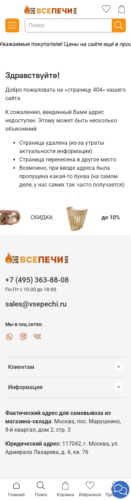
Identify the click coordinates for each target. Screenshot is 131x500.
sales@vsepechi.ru (36, 304)
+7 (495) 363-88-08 (37, 280)
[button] (120, 489)
